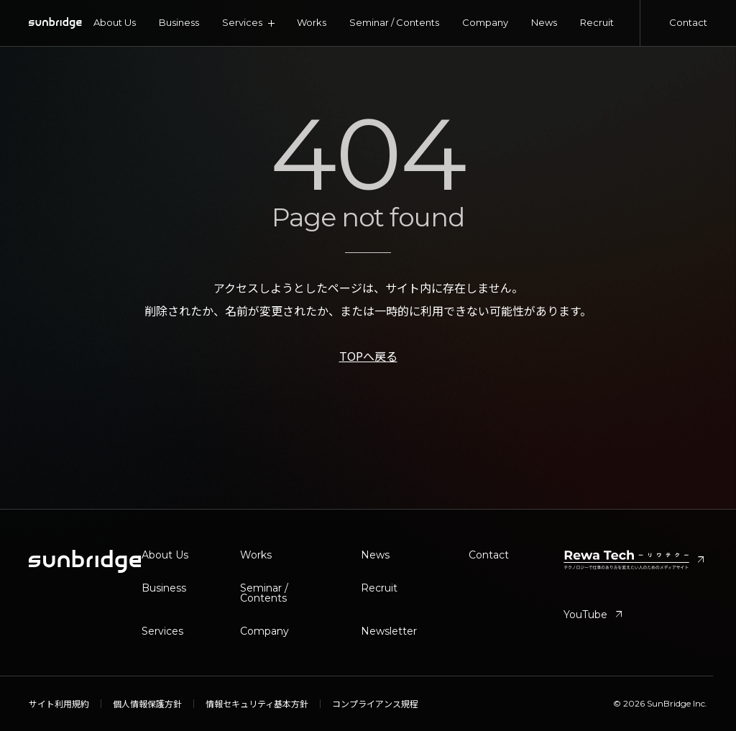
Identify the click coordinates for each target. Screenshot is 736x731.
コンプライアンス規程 (375, 703)
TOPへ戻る (368, 355)
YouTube (594, 614)
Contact (688, 22)
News (544, 22)
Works (311, 22)
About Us (114, 22)
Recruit (597, 22)
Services (162, 631)
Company (485, 22)
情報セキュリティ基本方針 (257, 703)
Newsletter (389, 631)
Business (179, 22)
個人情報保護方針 (147, 703)
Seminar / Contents (394, 22)
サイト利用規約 (59, 703)
